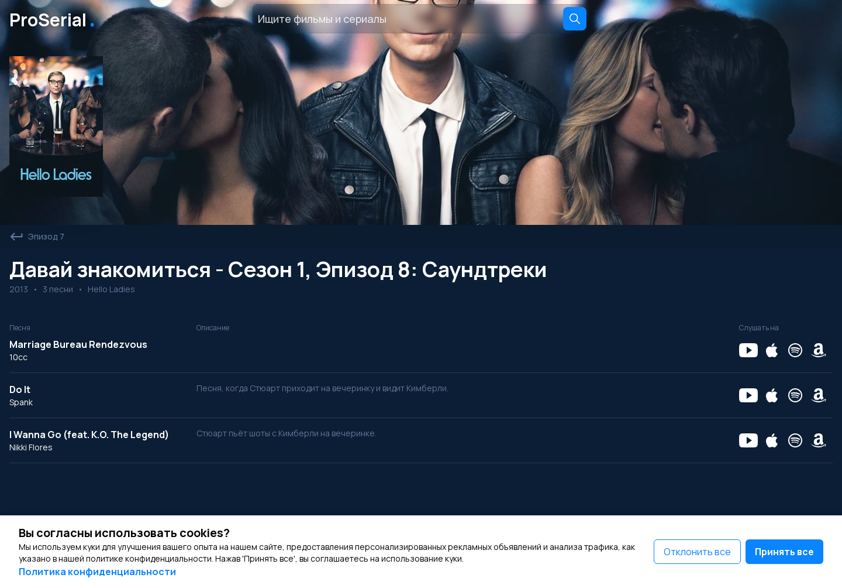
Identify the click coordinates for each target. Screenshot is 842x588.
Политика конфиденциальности (97, 571)
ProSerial (54, 18)
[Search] (574, 18)
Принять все (784, 551)
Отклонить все (697, 551)
